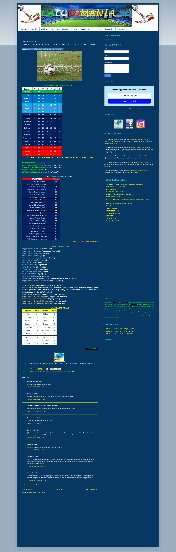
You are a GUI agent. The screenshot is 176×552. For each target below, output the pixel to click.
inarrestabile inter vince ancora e (136, 170)
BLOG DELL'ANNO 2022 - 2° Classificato (119, 334)
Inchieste (44, 29)
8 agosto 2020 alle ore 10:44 (36, 423)
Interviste (34, 29)
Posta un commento (31, 485)
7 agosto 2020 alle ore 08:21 (36, 399)
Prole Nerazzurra (111, 206)
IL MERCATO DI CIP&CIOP (115, 191)
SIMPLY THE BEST (112, 208)
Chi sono (74, 29)
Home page (24, 29)
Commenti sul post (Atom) (36, 493)
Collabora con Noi (87, 29)
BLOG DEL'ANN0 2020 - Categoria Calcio (120, 329)
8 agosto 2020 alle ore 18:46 (36, 438)
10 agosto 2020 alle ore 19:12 (36, 466)
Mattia (73, 371)
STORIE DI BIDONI (112, 211)
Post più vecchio (91, 489)
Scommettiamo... (111, 218)
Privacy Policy (109, 29)
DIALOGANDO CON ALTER (115, 186)
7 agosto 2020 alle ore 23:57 (36, 411)
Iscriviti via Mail (129, 101)
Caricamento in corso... (112, 39)
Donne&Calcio (111, 189)
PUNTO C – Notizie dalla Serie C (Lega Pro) (120, 203)
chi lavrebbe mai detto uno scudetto (137, 139)
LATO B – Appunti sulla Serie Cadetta (118, 194)
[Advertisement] (63, 35)
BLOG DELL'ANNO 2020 (81, 157)
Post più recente (27, 489)
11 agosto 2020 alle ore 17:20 (36, 480)
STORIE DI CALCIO (113, 213)
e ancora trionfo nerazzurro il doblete (138, 147)
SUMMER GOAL (111, 216)
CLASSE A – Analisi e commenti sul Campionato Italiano (54, 371)
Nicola (113, 139)
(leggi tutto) (113, 143)
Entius (29, 430)
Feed (98, 29)
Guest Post (55, 29)
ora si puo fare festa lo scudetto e (137, 156)
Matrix (29, 444)
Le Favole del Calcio (113, 197)
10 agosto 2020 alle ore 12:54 (36, 450)
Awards (65, 29)
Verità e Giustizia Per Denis (115, 221)
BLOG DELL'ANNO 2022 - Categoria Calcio (120, 331)
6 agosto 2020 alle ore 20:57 (36, 387)
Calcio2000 (121, 29)
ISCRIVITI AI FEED (49, 363)
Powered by (129, 109)
